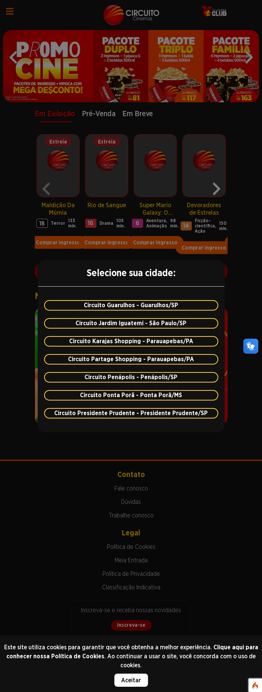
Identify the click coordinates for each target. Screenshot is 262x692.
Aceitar (131, 680)
